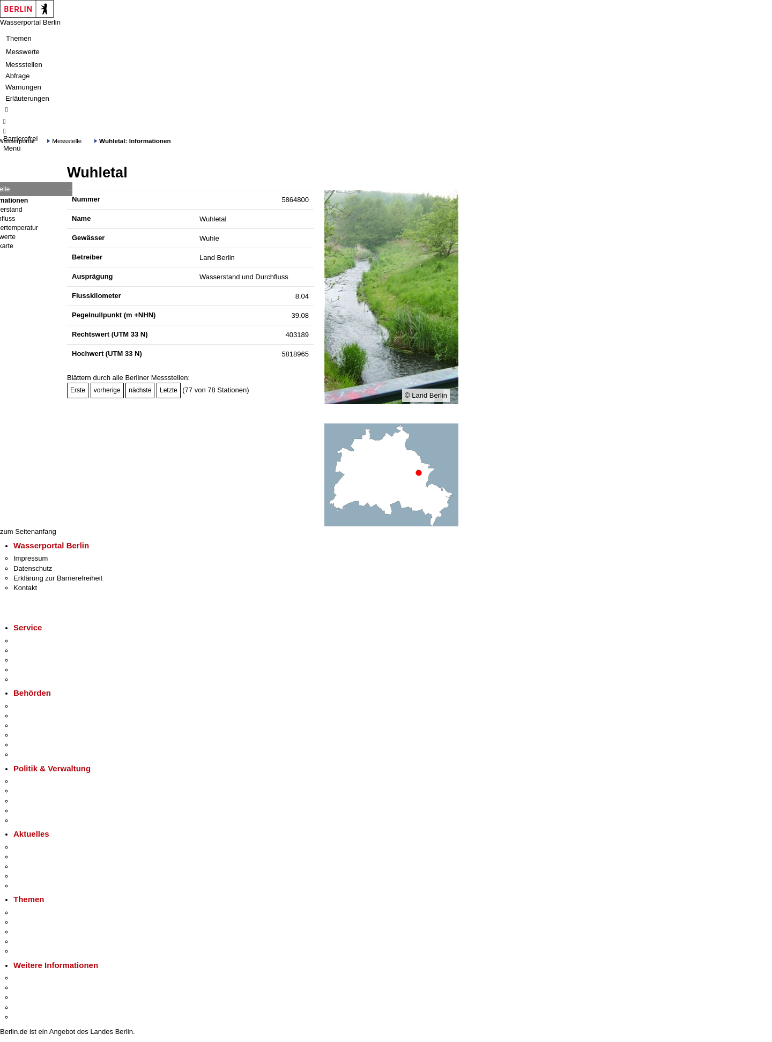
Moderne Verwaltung (45, 932)
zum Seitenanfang (28, 531)
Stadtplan (28, 1017)
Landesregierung (39, 781)
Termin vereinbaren (43, 650)
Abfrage (17, 76)
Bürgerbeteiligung (40, 801)
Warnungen (23, 87)
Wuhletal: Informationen (135, 140)
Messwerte (23, 52)
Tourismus (29, 988)
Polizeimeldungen (41, 857)
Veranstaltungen (38, 866)
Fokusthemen (34, 913)
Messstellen (23, 65)
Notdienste (30, 670)
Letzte (168, 390)
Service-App (32, 641)
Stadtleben (30, 1007)
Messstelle (66, 140)
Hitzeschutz (31, 886)
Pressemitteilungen (43, 847)
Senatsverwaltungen (45, 716)
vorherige (107, 390)
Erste (77, 390)
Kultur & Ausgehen (42, 978)
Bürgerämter (32, 735)
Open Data (30, 811)
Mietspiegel (31, 941)
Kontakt (25, 588)
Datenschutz (32, 568)
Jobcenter (28, 745)
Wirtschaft (28, 997)
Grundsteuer (32, 951)
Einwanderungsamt (43, 754)
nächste (140, 390)
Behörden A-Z (34, 706)
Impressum (30, 558)
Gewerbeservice (38, 679)
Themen (19, 38)
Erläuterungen (27, 98)
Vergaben (28, 820)
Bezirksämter (33, 725)
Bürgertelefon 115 (41, 660)
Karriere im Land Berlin (49, 791)
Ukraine (25, 876)
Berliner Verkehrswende (50, 922)
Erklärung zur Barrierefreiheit (57, 578)
